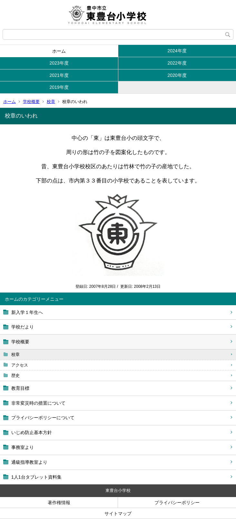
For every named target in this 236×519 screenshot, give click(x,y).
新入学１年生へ (27, 312)
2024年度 (176, 50)
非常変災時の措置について (38, 403)
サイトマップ (118, 513)
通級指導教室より (29, 462)
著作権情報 (59, 502)
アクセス (19, 365)
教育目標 (20, 388)
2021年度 (58, 75)
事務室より (22, 447)
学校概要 (31, 101)
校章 (51, 101)
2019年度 (58, 87)
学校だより (22, 326)
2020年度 (176, 75)
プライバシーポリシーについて (42, 417)
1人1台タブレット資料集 (36, 477)
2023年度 (58, 63)
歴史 (15, 375)
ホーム (59, 51)
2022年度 (176, 63)
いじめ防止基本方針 (31, 432)
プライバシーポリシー (177, 502)
